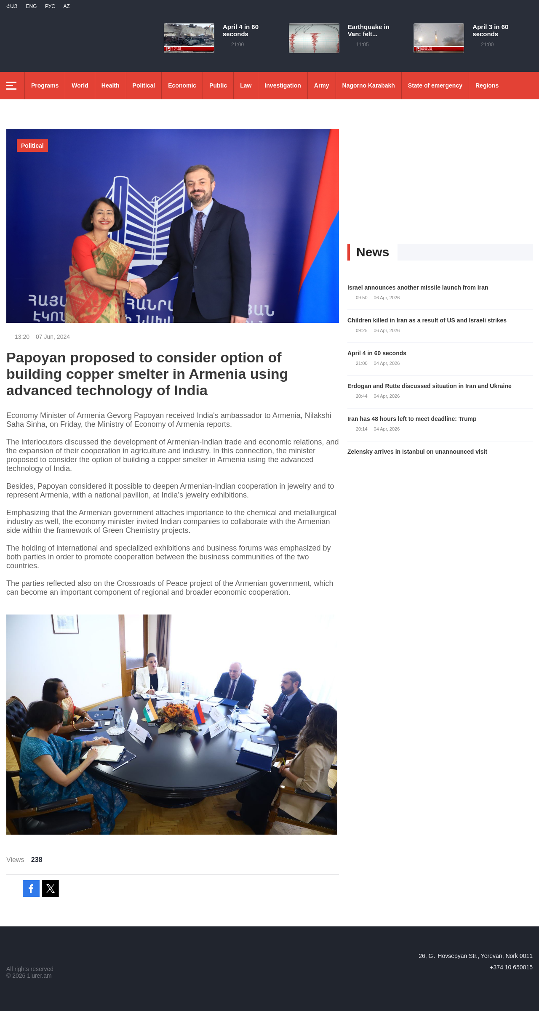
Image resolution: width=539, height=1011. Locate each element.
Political (144, 85)
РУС (50, 6)
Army (321, 85)
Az (66, 6)
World (80, 85)
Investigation (282, 85)
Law (245, 85)
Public (218, 85)
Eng (31, 6)
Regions (487, 85)
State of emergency (435, 85)
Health (110, 85)
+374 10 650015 (511, 967)
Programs (45, 85)
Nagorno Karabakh (368, 85)
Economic (182, 85)
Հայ (12, 6)
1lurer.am (39, 975)
